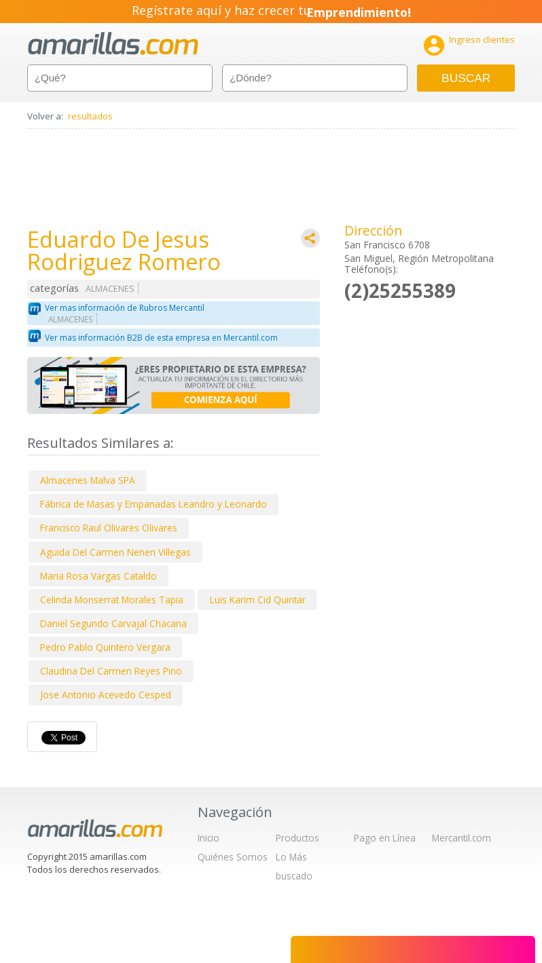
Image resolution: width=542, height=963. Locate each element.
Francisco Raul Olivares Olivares (108, 527)
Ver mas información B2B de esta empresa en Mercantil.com (161, 337)
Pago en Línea (385, 837)
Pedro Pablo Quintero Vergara (105, 647)
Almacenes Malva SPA (87, 480)
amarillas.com (113, 43)
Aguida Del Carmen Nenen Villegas (115, 552)
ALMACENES (110, 289)
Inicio (208, 837)
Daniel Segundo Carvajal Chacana (113, 623)
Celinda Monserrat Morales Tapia (111, 599)
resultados (90, 116)
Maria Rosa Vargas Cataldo (98, 575)
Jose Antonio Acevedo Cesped (105, 694)
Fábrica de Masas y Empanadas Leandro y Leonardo (153, 503)
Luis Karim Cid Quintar (258, 599)
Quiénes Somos (233, 856)
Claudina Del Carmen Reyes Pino (111, 670)
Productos (297, 837)
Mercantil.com (461, 837)
